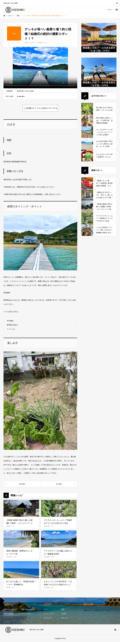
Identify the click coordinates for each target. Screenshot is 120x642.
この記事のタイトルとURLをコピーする (40, 108)
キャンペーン (26, 613)
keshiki (32, 42)
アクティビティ (49, 613)
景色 (62, 609)
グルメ (46, 609)
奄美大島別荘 (8, 613)
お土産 (63, 613)
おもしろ (64, 618)
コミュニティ (48, 618)
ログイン (110, 9)
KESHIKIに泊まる (10, 609)
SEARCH (117, 3)
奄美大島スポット (27, 609)
